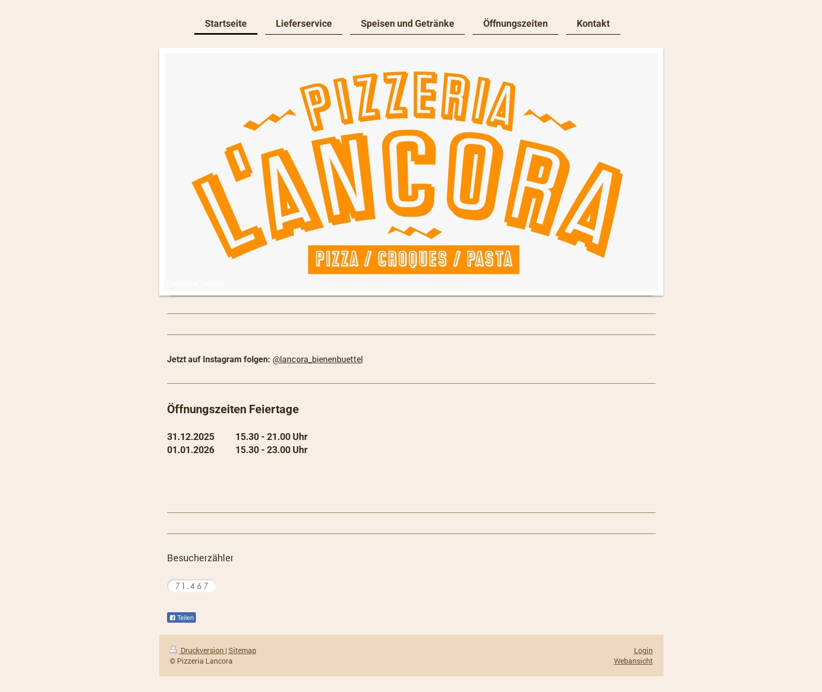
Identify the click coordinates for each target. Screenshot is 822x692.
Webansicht (633, 661)
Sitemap (242, 650)
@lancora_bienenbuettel (318, 358)
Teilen (181, 618)
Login (643, 650)
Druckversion (197, 650)
